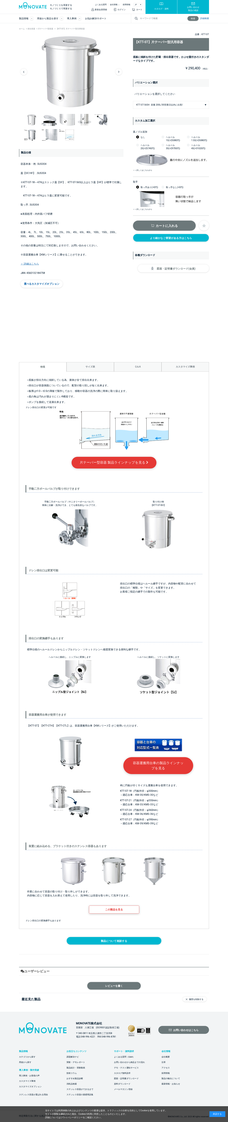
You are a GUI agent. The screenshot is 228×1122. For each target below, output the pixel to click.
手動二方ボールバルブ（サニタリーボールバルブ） (69, 501)
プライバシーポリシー (72, 1117)
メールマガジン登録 (123, 1089)
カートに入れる (167, 226)
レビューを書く (114, 985)
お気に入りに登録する (204, 226)
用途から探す (25, 1062)
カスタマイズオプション (30, 1086)
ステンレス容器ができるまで (79, 1089)
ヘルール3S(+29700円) (173, 147)
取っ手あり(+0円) (149, 187)
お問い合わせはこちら (186, 1030)
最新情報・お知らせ (171, 1084)
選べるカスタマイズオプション (41, 283)
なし (143, 137)
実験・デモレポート (75, 1062)
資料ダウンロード (122, 1084)
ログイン (121, 9)
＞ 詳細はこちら (30, 263)
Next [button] (119, 72)
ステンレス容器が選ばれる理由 (33, 1094)
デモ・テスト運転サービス (126, 1068)
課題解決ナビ (72, 1057)
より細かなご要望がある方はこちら (171, 238)
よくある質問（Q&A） (124, 1057)
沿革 (164, 1062)
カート (139, 9)
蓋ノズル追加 (140, 131)
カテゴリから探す (27, 1057)
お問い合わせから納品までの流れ (129, 1062)
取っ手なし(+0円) (174, 187)
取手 (135, 181)
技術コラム (71, 1073)
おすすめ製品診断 (74, 1078)
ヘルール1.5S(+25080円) (199, 139)
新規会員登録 (101, 9)
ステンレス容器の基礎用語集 (79, 1094)
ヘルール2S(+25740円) (148, 147)
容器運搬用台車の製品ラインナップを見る (158, 765)
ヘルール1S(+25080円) (173, 139)
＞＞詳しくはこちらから (142, 170)
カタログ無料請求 (122, 1073)
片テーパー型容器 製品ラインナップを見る (114, 462)
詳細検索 (204, 18)
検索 (193, 18)
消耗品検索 (71, 1084)
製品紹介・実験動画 (75, 1068)
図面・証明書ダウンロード (126, 1078)
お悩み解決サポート (95, 18)
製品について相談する (114, 941)
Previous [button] (24, 72)
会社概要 (166, 1057)
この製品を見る (114, 909)
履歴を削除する (196, 999)
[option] (71, 72)
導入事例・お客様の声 (29, 1075)
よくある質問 (101, 4)
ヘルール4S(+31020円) (198, 147)
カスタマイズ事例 (27, 1081)
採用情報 (126, 4)
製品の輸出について (171, 1078)
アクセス (166, 1068)
